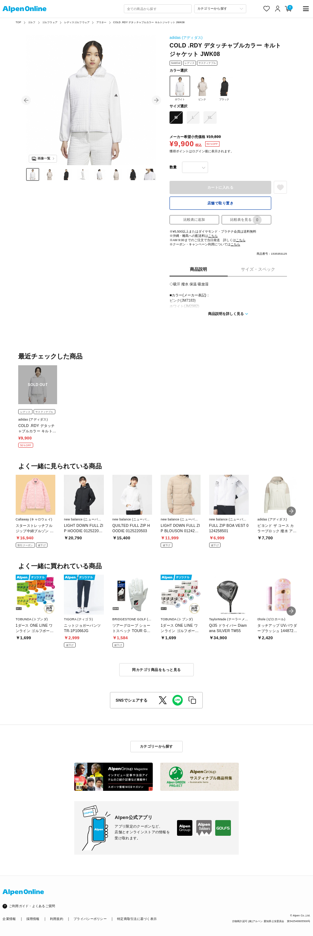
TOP (18, 22)
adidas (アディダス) (186, 38)
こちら (213, 236)
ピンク (202, 88)
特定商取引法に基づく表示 (137, 919)
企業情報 (9, 919)
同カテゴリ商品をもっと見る (156, 670)
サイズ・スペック (258, 269)
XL (210, 117)
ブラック (224, 88)
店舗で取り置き (220, 203)
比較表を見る (246, 219)
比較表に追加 (194, 220)
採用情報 (33, 919)
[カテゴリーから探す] (220, 9)
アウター (101, 22)
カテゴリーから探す (156, 746)
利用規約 (56, 919)
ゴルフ (31, 22)
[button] (26, 100)
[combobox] (158, 9)
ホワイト (180, 88)
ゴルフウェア (49, 22)
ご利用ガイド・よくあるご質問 (32, 906)
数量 (173, 167)
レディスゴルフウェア (77, 22)
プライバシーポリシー (90, 919)
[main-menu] (305, 8)
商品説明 (198, 269)
